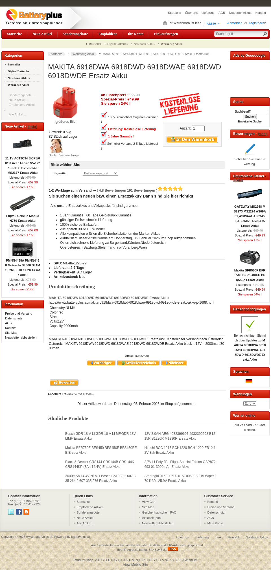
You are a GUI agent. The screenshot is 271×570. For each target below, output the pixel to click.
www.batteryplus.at (39, 536)
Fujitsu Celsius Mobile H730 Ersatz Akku (22, 216)
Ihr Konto (136, 34)
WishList (191, 560)
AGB (221, 12)
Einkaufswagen (166, 34)
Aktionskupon (151, 517)
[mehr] (32, 126)
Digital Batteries (117, 43)
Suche (238, 102)
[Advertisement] (250, 77)
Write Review (83, 394)
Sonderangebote (75, 34)
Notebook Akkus (240, 12)
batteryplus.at (80, 536)
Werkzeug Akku (83, 54)
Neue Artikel (42, 34)
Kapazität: (60, 173)
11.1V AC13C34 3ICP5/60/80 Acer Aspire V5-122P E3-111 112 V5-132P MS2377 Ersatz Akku (22, 163)
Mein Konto (215, 523)
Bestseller (95, 43)
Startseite (174, 12)
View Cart (148, 501)
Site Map (11, 332)
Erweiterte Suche (250, 121)
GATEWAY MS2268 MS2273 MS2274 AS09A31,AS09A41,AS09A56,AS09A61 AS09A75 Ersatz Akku (250, 214)
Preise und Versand (18, 313)
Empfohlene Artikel (90, 507)
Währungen (242, 394)
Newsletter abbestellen (20, 337)
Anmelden (234, 23)
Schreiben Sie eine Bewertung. (250, 160)
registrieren (257, 23)
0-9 (181, 560)
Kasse (211, 23)
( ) (140, 190)
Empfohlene (107, 34)
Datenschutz (13, 318)
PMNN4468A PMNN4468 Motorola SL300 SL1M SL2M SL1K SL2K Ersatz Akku (22, 266)
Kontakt (260, 12)
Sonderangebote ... (22, 95)
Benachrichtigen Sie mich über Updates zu (250, 345)
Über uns (191, 12)
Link (218, 537)
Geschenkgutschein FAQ (159, 512)
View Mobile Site (135, 565)
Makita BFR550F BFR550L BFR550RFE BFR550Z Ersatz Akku (250, 273)
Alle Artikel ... (18, 114)
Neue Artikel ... (19, 100)
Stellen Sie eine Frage (64, 155)
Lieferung (208, 12)
